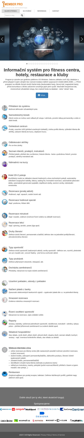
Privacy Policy (46, 435)
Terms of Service (58, 435)
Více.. (42, 95)
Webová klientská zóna (20, 348)
